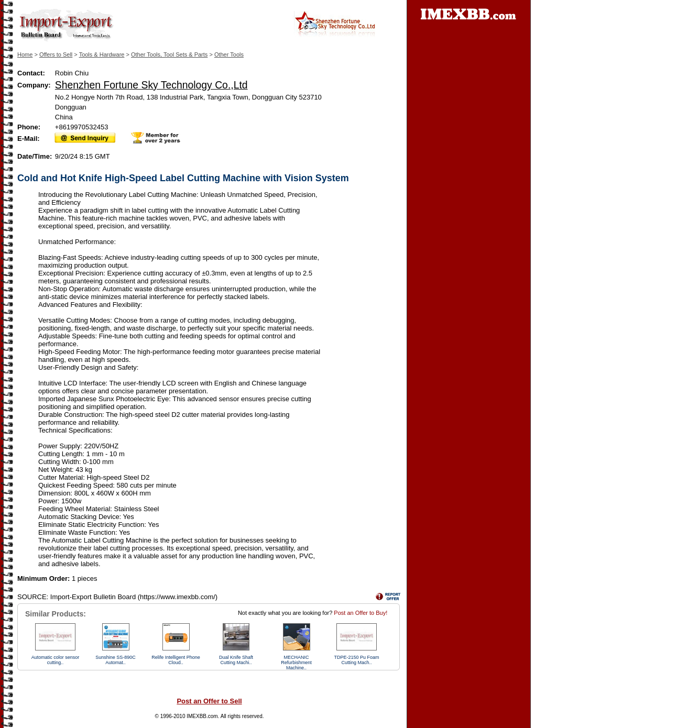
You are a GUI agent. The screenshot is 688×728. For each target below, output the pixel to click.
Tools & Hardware (102, 54)
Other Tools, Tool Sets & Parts (169, 54)
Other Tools (229, 54)
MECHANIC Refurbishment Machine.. (296, 662)
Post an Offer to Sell (209, 701)
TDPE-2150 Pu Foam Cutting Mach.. (356, 660)
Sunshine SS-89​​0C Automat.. (115, 660)
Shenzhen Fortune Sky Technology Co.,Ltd (151, 85)
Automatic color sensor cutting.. (55, 660)
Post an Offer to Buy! (360, 613)
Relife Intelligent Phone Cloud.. (175, 660)
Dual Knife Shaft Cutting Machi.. (236, 660)
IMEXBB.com (202, 716)
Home (24, 54)
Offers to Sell (55, 54)
